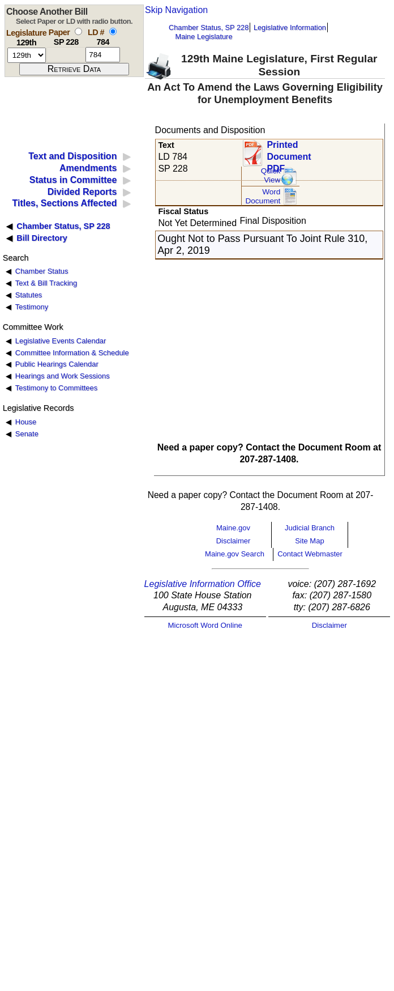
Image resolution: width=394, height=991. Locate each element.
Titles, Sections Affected (64, 203)
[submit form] (74, 69)
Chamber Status (41, 271)
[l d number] (102, 54)
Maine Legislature (203, 36)
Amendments (88, 168)
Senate (26, 433)
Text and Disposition (72, 156)
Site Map (309, 541)
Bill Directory (41, 238)
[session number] (26, 55)
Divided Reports (82, 192)
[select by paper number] (78, 31)
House (25, 422)
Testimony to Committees (56, 388)
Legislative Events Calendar (60, 341)
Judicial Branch (310, 528)
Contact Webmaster (309, 554)
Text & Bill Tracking (46, 283)
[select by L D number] (113, 31)
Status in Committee (73, 180)
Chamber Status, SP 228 (209, 27)
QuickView (271, 175)
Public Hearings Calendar (56, 364)
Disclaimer (233, 541)
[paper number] (65, 54)
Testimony (31, 307)
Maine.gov (233, 528)
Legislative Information (290, 27)
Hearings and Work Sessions (62, 376)
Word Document (262, 196)
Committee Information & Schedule (72, 352)
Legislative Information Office (202, 584)
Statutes (28, 295)
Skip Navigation (176, 10)
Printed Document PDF (289, 153)
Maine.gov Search (234, 554)
